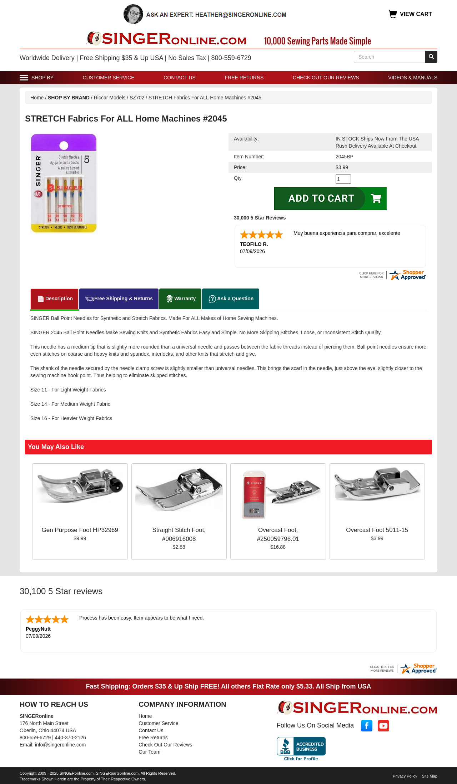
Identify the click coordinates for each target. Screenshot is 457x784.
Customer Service (109, 77)
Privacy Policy (405, 776)
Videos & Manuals (412, 77)
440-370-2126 (70, 737)
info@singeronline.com (60, 745)
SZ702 (137, 97)
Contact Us (180, 77)
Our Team (149, 752)
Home (37, 97)
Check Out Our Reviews (326, 77)
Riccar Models (110, 97)
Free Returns (244, 77)
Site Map (429, 776)
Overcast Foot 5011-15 (377, 530)
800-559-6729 (35, 737)
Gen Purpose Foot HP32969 (79, 530)
